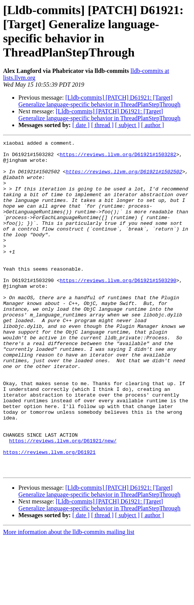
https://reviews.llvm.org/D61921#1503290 (118, 308)
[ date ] (81, 125)
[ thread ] (102, 125)
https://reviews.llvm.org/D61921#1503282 (118, 157)
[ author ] (152, 125)
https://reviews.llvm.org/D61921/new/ (63, 501)
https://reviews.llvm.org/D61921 (49, 514)
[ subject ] (127, 125)
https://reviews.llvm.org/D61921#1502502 (124, 178)
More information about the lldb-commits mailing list (68, 598)
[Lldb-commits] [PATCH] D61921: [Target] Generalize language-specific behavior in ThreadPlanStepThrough (99, 101)
